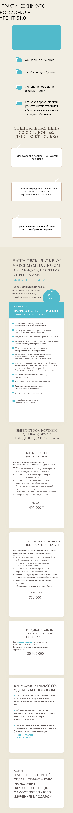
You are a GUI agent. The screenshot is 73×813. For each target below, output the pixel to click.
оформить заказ (36, 515)
